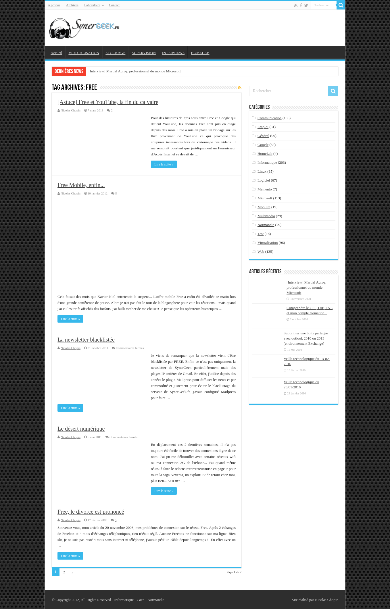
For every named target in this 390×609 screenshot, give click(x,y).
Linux (262, 171)
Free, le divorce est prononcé (90, 511)
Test (261, 234)
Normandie (266, 225)
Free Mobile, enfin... (81, 185)
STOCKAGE (115, 53)
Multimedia (266, 216)
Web (261, 251)
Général (263, 136)
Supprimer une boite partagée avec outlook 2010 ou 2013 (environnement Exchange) (306, 338)
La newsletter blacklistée (86, 339)
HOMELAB (200, 53)
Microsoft (265, 198)
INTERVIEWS (173, 53)
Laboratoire (92, 5)
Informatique (267, 162)
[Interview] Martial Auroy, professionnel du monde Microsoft (135, 71)
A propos (54, 5)
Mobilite (264, 207)
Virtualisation (268, 242)
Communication (270, 118)
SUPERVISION (143, 53)
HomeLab (265, 153)
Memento (265, 189)
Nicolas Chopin (70, 110)
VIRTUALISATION (83, 53)
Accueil (56, 53)
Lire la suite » (163, 164)
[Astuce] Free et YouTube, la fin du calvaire (107, 102)
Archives (72, 5)
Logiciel (264, 180)
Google (263, 144)
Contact (114, 5)
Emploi (263, 127)
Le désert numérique (81, 428)
